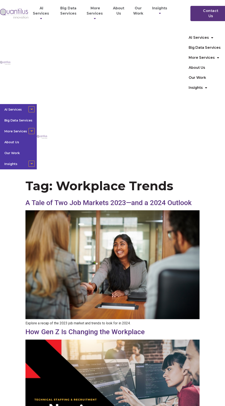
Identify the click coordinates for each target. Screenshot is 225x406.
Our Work (138, 10)
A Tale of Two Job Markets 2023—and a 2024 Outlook (108, 203)
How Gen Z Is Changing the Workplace (85, 332)
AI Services (41, 13)
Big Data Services (68, 10)
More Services (95, 13)
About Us (118, 10)
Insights (160, 11)
